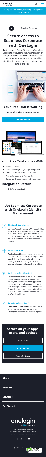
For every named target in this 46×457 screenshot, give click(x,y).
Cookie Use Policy (30, 434)
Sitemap (33, 431)
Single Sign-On (15, 250)
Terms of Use (17, 431)
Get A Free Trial (23, 348)
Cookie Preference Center (17, 434)
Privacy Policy (26, 431)
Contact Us (23, 340)
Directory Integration (18, 225)
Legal (11, 431)
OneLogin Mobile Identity (20, 273)
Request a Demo (23, 356)
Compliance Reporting (19, 303)
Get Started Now (23, 119)
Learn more (24, 12)
